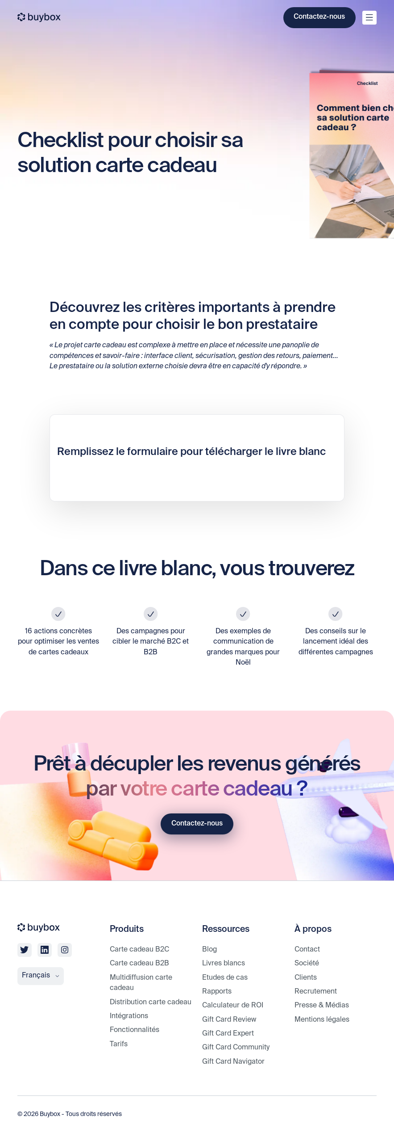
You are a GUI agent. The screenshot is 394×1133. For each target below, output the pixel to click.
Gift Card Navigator (233, 1062)
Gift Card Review (229, 1019)
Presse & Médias (321, 1005)
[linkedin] (44, 950)
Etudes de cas (225, 977)
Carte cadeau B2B (139, 963)
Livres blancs (223, 963)
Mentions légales (321, 1019)
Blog (209, 949)
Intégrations (129, 1016)
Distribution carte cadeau (150, 1002)
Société (306, 963)
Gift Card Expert (228, 1033)
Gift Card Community (236, 1047)
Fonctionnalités (134, 1030)
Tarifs (119, 1044)
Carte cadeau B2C (139, 949)
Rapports (217, 991)
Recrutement (315, 991)
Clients (305, 977)
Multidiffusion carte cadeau (141, 983)
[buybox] (39, 17)
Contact (307, 949)
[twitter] (24, 950)
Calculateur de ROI (232, 1005)
